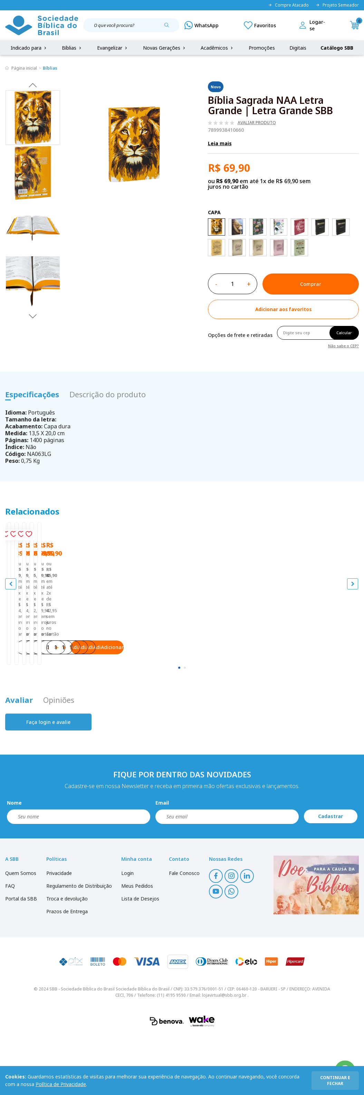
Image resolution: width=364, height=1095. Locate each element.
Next (32, 315)
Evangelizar (112, 47)
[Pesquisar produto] (169, 27)
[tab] (179, 727)
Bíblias (72, 47)
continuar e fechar (335, 1080)
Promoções (262, 47)
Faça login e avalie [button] (48, 781)
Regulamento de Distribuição (79, 945)
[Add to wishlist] (283, 309)
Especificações (32, 394)
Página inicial (24, 68)
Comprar (310, 284)
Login (127, 932)
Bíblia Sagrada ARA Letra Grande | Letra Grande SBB (62, 653)
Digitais (297, 47)
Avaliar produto (257, 122)
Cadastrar (330, 876)
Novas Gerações (164, 47)
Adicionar (91, 700)
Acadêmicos (217, 47)
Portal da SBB (21, 958)
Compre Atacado (288, 5)
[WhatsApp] (201, 25)
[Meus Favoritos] (260, 25)
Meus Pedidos (137, 945)
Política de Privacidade (61, 1084)
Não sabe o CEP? (343, 345)
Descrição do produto (107, 394)
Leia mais (220, 143)
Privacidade (59, 932)
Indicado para (29, 47)
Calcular (344, 332)
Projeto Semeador (337, 5)
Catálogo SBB (336, 47)
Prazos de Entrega (67, 971)
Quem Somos (20, 932)
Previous (32, 84)
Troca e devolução (67, 958)
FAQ (10, 945)
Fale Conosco (184, 932)
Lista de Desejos (140, 958)
